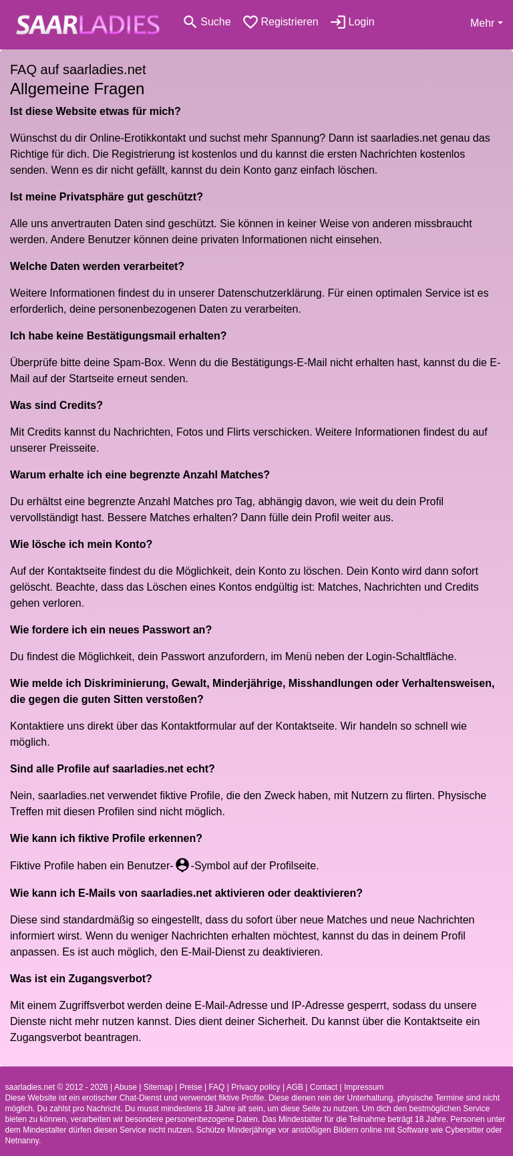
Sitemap (158, 1087)
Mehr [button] (482, 23)
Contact (323, 1087)
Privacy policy (255, 1087)
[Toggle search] (206, 22)
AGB (295, 1087)
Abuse (125, 1087)
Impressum (363, 1087)
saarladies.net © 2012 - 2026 (56, 1087)
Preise (191, 1087)
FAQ (216, 1087)
